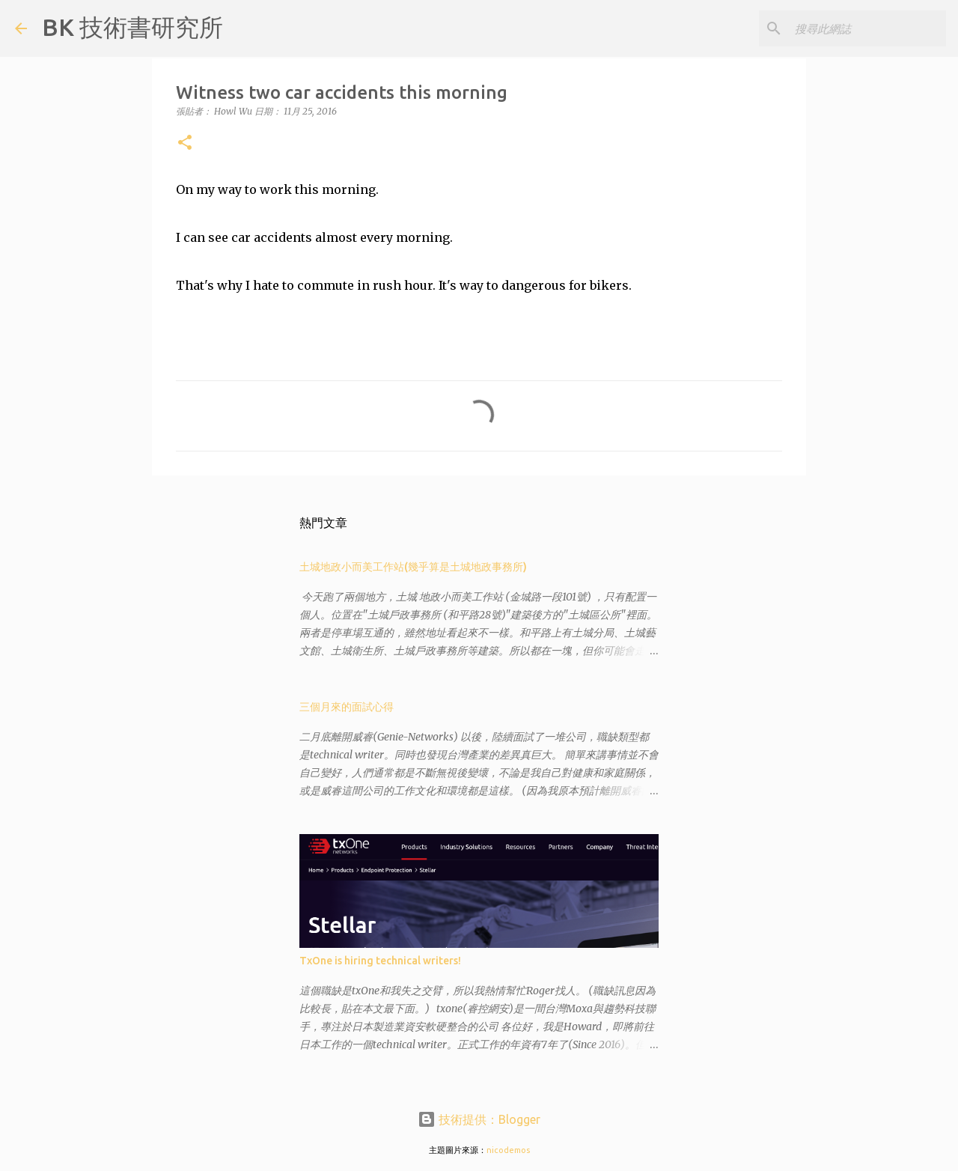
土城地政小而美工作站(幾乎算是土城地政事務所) (413, 567)
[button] (185, 143)
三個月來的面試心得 (346, 707)
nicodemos (508, 1150)
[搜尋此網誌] (867, 28)
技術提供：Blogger (479, 1119)
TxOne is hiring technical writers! (380, 961)
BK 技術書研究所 (132, 26)
